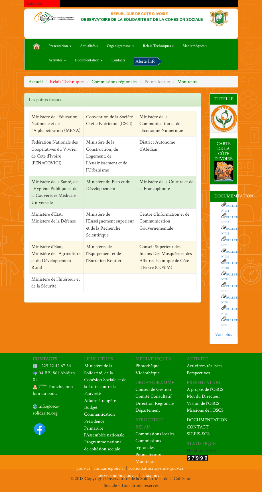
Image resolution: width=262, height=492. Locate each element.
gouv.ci (83, 468)
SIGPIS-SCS (198, 434)
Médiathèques (194, 45)
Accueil (36, 82)
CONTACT (198, 427)
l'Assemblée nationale (104, 435)
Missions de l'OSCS (205, 410)
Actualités (89, 45)
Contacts (118, 60)
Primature (93, 428)
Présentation (60, 45)
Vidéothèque (147, 373)
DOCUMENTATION (207, 420)
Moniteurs (187, 82)
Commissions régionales (114, 82)
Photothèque (147, 366)
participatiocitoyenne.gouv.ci (155, 468)
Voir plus (223, 334)
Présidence (94, 421)
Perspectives (198, 373)
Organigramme (120, 45)
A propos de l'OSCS (205, 389)
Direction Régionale (154, 403)
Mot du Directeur (203, 396)
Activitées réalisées (204, 366)
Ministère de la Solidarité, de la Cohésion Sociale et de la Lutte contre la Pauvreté (105, 380)
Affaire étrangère (100, 400)
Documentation (89, 60)
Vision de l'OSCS (203, 403)
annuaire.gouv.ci (109, 468)
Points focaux (148, 455)
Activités (57, 60)
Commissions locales (154, 434)
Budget (91, 407)
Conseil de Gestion (153, 389)
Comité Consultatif (153, 396)
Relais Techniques (158, 45)
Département (147, 410)
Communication (99, 414)
